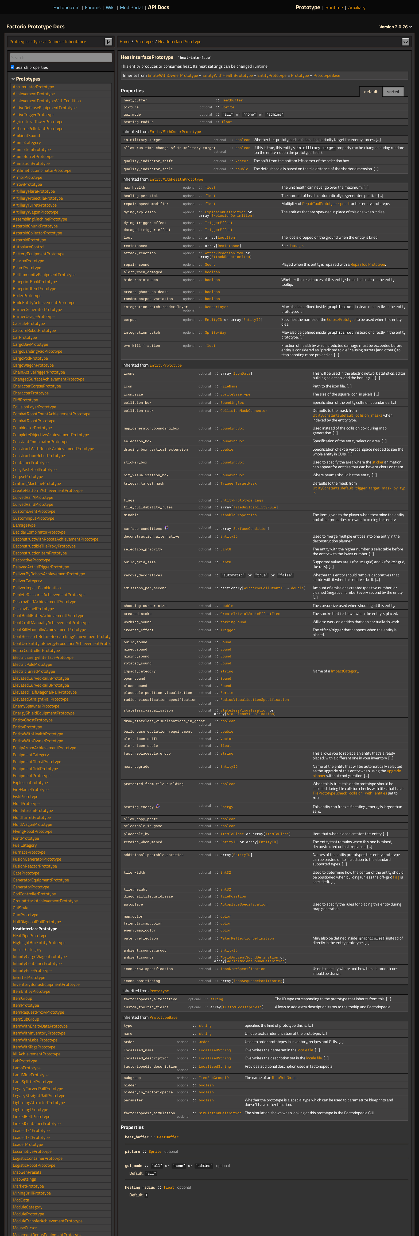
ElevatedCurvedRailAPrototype (41, 678)
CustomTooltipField (242, 1007)
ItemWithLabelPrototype (35, 1040)
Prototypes (144, 41)
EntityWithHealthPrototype (228, 75)
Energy (226, 806)
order (129, 1041)
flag (396, 877)
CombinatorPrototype (32, 427)
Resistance (228, 245)
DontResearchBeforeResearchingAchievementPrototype (64, 636)
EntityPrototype (271, 75)
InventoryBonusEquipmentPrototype (46, 984)
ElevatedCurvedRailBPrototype (41, 685)
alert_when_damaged (143, 271)
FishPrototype (25, 796)
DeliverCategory (27, 580)
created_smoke (138, 613)
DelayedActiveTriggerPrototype (41, 567)
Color (225, 916)
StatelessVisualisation (243, 710)
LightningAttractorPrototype (39, 1102)
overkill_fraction (142, 345)
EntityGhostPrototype (33, 720)
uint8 (225, 549)
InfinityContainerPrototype (37, 963)
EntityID (213, 319)
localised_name (139, 1050)
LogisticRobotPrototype (34, 1165)
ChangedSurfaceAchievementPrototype (48, 379)
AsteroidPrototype (29, 240)
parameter (133, 1100)
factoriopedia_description (150, 1066)
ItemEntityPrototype (31, 991)
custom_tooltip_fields (146, 1007)
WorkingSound (233, 621)
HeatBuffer (232, 100)
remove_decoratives (143, 575)
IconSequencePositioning (257, 980)
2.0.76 (396, 27)
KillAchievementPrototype (36, 1054)
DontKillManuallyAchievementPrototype (49, 629)
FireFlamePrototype (31, 789)
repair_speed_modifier (146, 203)
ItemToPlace (232, 833)
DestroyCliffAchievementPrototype (44, 601)
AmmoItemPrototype (32, 149)
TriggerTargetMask (238, 483)
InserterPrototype (29, 977)
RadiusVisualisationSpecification (254, 699)
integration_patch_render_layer (156, 306)
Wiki (110, 7)
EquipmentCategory (31, 754)
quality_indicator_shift (148, 160)
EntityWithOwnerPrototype (173, 75)
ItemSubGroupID (214, 1077)
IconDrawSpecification (242, 968)
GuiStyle (20, 907)
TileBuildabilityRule (254, 507)
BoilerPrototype (27, 295)
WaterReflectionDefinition (247, 938)
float (227, 121)
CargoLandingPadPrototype (37, 351)
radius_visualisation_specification (160, 699)
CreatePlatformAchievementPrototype (48, 490)
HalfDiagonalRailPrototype (37, 921)
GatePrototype (26, 873)
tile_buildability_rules (148, 507)
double (241, 168)
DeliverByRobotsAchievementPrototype (49, 574)
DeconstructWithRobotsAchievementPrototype (55, 539)
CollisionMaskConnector (243, 410)
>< (405, 42)
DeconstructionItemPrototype (40, 553)
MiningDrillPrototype (32, 1193)
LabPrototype (25, 1061)
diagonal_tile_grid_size (148, 896)
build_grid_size (140, 562)
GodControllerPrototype (34, 894)
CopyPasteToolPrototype (35, 469)
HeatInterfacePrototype (179, 41)
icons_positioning (142, 980)
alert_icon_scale (141, 745)
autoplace (133, 904)
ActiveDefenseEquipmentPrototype (45, 107)
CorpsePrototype (341, 319)
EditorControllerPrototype (36, 650)
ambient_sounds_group (145, 950)
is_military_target (143, 139)
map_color (133, 916)
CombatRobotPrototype (34, 420)
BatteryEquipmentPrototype (38, 253)
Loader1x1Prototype (31, 1130)
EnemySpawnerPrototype (36, 706)
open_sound (134, 678)
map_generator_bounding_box (151, 428)
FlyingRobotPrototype (32, 831)
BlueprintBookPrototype (35, 281)
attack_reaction (140, 252)
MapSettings (24, 1179)
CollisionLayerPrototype (34, 407)
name (128, 1033)
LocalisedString (215, 1050)
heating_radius (139, 121)
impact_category (140, 671)
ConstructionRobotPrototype (39, 455)
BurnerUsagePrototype (34, 316)
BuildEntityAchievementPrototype (44, 302)
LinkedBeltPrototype (31, 1116)
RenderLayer (216, 306)
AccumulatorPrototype (33, 86)
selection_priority (143, 549)
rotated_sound (138, 663)
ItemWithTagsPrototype (34, 1047)
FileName (229, 386)
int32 (225, 872)
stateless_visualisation (148, 710)
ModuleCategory (27, 1207)
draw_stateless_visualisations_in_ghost (164, 720)
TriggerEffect (219, 222)
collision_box (138, 402)
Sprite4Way (215, 332)
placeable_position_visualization (158, 692)
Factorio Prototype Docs (35, 26)
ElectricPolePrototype (32, 664)
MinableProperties (238, 514)
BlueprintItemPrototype (34, 288)
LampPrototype (27, 1067)
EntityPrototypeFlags (241, 500)
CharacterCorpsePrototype (37, 386)
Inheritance (75, 41)
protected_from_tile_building (154, 783)
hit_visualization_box (146, 475)
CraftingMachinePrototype (37, 483)
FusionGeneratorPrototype (37, 859)
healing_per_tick (141, 195)
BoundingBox (232, 402)
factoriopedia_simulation (149, 1113)
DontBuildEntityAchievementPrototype (48, 615)
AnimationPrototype (31, 163)
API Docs (158, 7)
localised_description (146, 1058)
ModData (21, 1200)
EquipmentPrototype (32, 775)
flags (129, 500)
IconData (241, 373)
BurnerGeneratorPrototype (37, 309)
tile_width (134, 872)
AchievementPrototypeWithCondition (47, 100)
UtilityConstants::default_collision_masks (347, 415)
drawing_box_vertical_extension (156, 449)
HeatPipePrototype (30, 935)
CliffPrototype (25, 400)
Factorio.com (66, 7)
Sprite (228, 107)
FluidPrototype (26, 803)
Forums (92, 7)
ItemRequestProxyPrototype (38, 1012)
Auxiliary (357, 7)
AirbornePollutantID (264, 587)
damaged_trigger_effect (147, 229)
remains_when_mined (143, 841)
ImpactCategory (344, 671)
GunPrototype (25, 914)
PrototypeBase (326, 75)
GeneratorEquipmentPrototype (41, 880)
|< (108, 42)
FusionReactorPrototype (35, 866)
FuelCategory (25, 845)
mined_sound (135, 649)
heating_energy (139, 806)
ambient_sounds (139, 957)
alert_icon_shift (141, 738)
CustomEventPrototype (34, 511)
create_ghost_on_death (146, 291)
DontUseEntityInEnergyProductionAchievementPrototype (65, 643)
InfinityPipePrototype (32, 970)
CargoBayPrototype (30, 344)
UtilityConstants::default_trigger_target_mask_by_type (359, 490)
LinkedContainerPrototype (37, 1123)
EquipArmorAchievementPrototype (44, 747)
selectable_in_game (143, 825)
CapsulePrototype (29, 323)
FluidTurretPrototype (32, 817)
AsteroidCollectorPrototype (37, 233)
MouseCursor (25, 1227)
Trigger (227, 629)
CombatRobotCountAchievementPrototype (51, 413)
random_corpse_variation (148, 298)
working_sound (138, 621)
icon (128, 386)
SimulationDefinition (220, 1113)
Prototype (308, 7)
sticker (377, 462)
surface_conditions (143, 528)
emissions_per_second (145, 587)
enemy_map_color (140, 930)
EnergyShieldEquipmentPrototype (44, 713)
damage (296, 245)
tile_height (135, 889)
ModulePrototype (28, 1214)
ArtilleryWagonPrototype (35, 212)
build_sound (135, 642)
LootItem (226, 237)
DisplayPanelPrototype (33, 608)
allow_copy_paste (141, 818)
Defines (54, 41)
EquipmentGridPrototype (35, 768)
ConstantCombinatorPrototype (40, 441)
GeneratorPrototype (31, 887)
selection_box (138, 441)
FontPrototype (26, 838)
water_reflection (141, 938)
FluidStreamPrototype (33, 810)
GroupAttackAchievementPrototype (45, 900)
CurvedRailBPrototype (33, 504)
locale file (305, 1050)
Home (125, 41)
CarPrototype (25, 337)
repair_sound (136, 264)
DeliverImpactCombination (37, 587)
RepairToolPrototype (368, 264)
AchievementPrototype (34, 93)
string (226, 671)
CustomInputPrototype (33, 518)
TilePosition (233, 896)
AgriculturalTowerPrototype (38, 121)
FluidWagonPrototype (32, 824)
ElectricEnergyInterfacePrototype (43, 657)
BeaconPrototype (28, 260)
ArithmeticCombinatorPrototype (42, 170)
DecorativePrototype (31, 560)
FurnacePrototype (29, 852)
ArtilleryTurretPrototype (35, 205)
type (128, 1025)
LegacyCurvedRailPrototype (38, 1088)
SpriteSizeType (235, 394)
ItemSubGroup (284, 1077)
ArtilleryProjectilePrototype (38, 198)
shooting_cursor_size (145, 605)
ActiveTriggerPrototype (34, 114)
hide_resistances (141, 279)
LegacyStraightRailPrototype (39, 1095)
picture (131, 107)
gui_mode (132, 114)
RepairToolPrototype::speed (325, 203)
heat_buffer (135, 100)
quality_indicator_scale (148, 168)
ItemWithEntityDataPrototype (40, 1026)
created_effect (139, 629)
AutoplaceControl (28, 247)
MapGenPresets (27, 1172)
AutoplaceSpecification (243, 904)
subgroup (132, 1077)
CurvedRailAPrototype (33, 497)
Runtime (334, 7)
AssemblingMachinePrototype (40, 219)
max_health (134, 187)
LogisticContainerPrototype (38, 1158)
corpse (130, 319)
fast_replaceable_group (147, 753)
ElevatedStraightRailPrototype (40, 699)
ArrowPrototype (27, 184)
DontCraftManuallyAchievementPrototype (51, 622)
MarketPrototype (28, 1186)
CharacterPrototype (31, 393)
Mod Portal (131, 7)
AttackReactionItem (224, 252)
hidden (130, 1085)
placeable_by (136, 833)
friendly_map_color (143, 923)
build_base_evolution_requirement (158, 731)
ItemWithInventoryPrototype (39, 1033)
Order (204, 1041)
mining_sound (136, 656)
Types (38, 41)
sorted (393, 91)
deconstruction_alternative (151, 536)
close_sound (135, 685)
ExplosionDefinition (225, 212)
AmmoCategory (27, 142)
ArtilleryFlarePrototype (34, 191)
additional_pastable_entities (154, 854)
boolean (242, 139)
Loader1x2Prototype (31, 1137)
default (371, 91)
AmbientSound (26, 135)
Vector (241, 160)
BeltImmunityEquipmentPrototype (44, 274)
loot (128, 237)
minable (131, 514)
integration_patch (142, 332)
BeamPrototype (27, 267)
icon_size (133, 394)
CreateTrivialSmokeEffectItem (250, 613)
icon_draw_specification (148, 968)
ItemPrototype (26, 1005)
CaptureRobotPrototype (34, 330)
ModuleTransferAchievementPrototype (48, 1221)
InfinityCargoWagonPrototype (40, 956)
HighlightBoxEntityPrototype (39, 942)
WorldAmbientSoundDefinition (249, 957)
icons (129, 373)
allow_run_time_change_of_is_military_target (170, 147)
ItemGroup (22, 998)
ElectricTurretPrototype (34, 671)
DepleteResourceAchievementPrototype (49, 594)
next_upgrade (136, 766)
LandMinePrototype (31, 1074)
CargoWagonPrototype (33, 365)
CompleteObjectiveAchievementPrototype (51, 434)
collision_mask (139, 410)
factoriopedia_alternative (150, 999)
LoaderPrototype (28, 1144)
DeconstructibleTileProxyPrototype (44, 546)
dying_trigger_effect (145, 222)
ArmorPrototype (27, 177)
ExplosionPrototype (30, 782)
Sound (210, 264)
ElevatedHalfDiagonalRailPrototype (45, 692)
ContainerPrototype (31, 462)
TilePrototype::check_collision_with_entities (350, 793)
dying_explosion (140, 212)
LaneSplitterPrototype (33, 1081)
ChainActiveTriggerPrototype (39, 372)
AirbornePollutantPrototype (38, 128)
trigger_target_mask (144, 483)
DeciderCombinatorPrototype (39, 532)
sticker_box (135, 462)
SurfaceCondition (250, 528)
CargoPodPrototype (30, 358)
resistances (135, 245)
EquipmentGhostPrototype (37, 761)
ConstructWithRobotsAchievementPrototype (53, 448)
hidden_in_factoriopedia (148, 1092)
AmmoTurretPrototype (33, 156)
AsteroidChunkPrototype (35, 226)
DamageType (24, 525)
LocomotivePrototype (32, 1151)
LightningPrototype (30, 1109)
